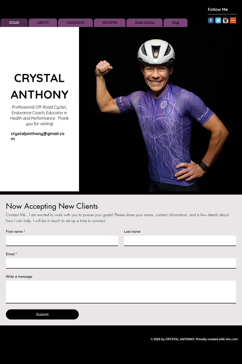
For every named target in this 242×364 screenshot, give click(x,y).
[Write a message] (121, 292)
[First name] (60, 241)
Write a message (19, 276)
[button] (160, 109)
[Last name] (178, 241)
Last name (132, 231)
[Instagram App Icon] (225, 20)
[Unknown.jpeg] (233, 20)
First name (15, 231)
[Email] (119, 263)
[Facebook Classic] (211, 20)
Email (11, 254)
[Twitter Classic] (218, 20)
